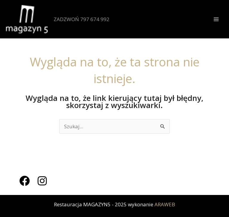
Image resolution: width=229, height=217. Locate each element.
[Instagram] (42, 181)
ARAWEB (164, 204)
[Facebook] (24, 181)
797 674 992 (94, 19)
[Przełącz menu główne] (216, 19)
